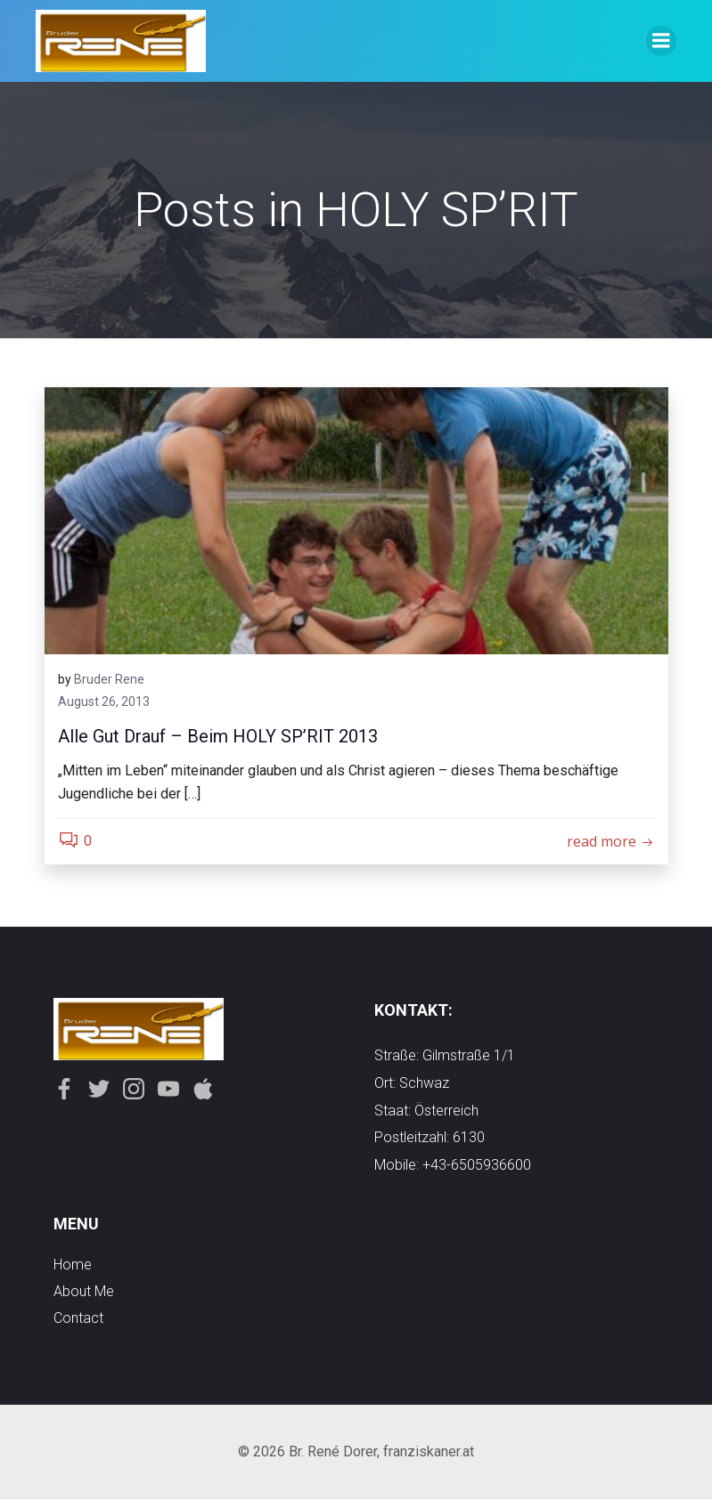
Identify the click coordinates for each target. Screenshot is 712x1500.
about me (83, 1292)
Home (72, 1265)
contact (78, 1318)
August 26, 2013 (104, 702)
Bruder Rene (109, 679)
